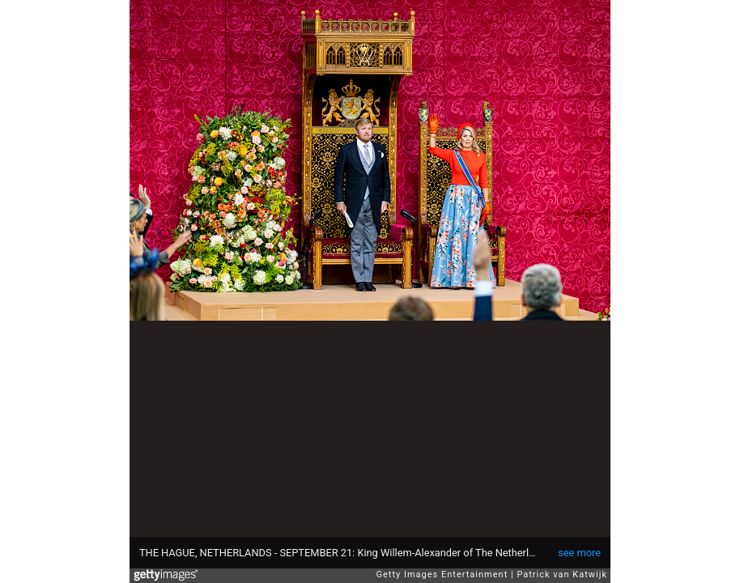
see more (579, 553)
